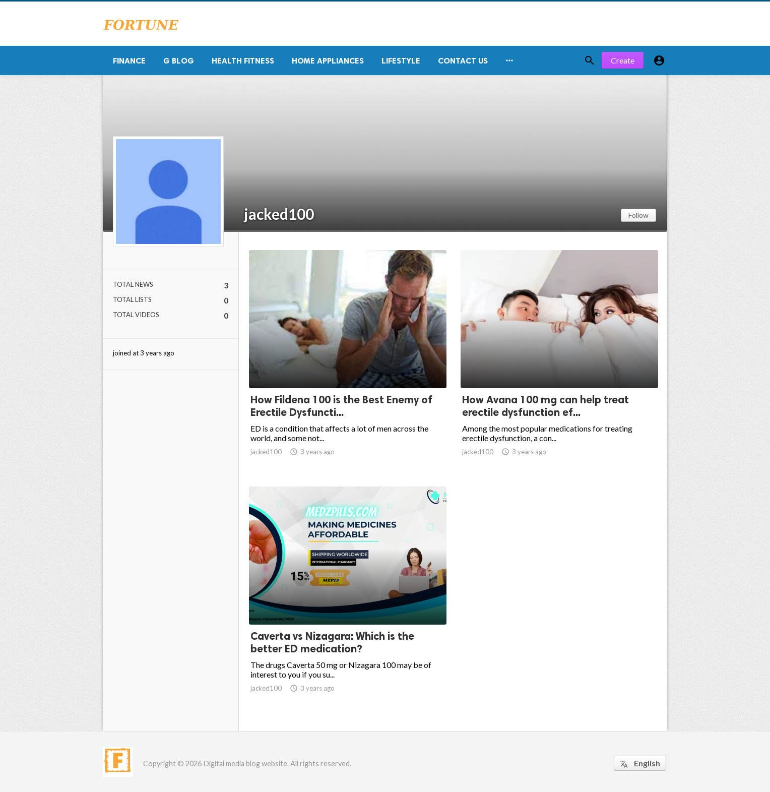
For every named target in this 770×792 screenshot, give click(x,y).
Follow (638, 215)
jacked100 (279, 214)
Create (622, 60)
